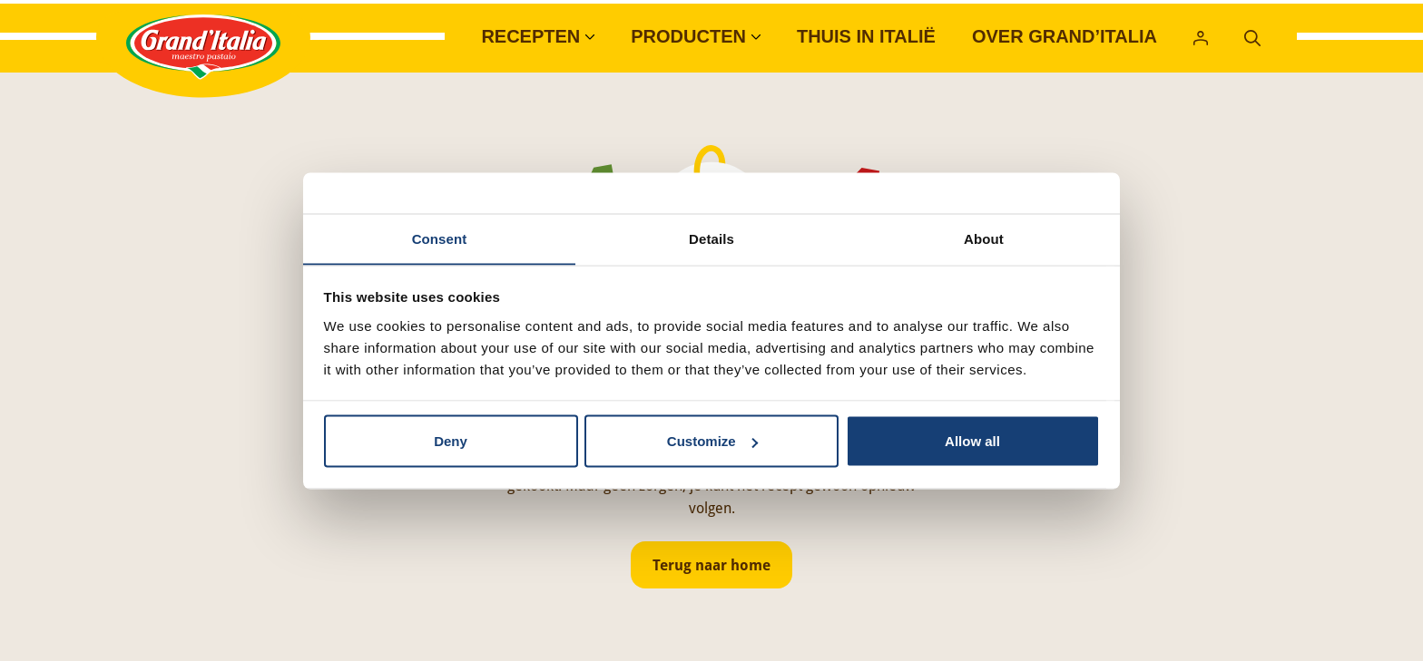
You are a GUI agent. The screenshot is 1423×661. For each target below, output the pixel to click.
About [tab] (984, 238)
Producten (688, 36)
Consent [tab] (439, 238)
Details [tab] (711, 238)
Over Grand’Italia (1064, 36)
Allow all (972, 441)
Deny (450, 441)
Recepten (530, 36)
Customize (712, 441)
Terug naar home (711, 565)
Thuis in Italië (866, 36)
